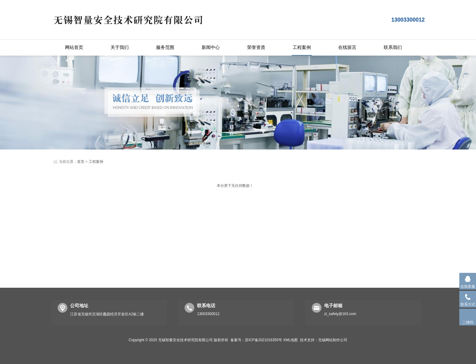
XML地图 (290, 340)
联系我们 (393, 47)
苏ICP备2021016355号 (263, 340)
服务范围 (165, 47)
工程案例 (302, 47)
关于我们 (119, 47)
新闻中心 (211, 47)
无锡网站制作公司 (332, 340)
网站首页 (74, 47)
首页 (80, 162)
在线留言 (347, 47)
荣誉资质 (256, 47)
